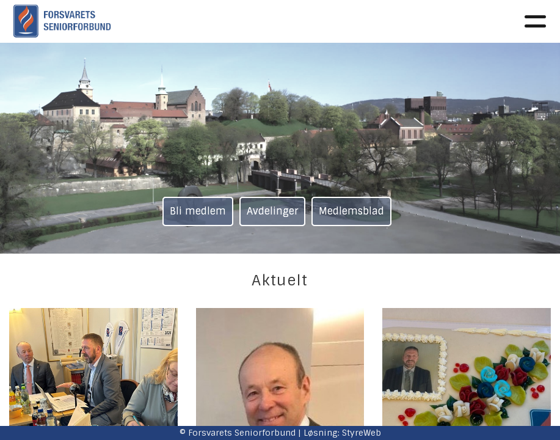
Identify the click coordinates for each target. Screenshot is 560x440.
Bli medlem (198, 211)
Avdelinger (272, 211)
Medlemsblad (351, 211)
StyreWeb (361, 432)
